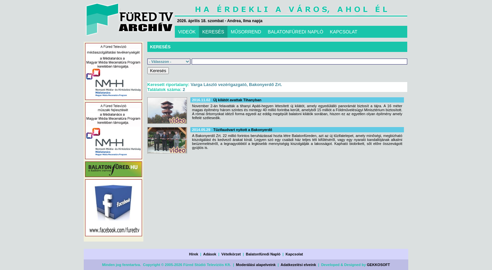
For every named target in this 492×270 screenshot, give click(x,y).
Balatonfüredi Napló (263, 254)
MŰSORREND (246, 31)
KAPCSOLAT (343, 31)
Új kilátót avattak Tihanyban (237, 100)
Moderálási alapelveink (256, 265)
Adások (209, 254)
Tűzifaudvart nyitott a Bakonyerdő (242, 130)
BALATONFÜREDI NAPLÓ (295, 31)
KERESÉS (213, 31)
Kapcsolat (294, 254)
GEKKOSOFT (378, 265)
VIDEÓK (187, 31)
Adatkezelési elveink (298, 265)
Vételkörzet (231, 254)
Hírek (193, 254)
